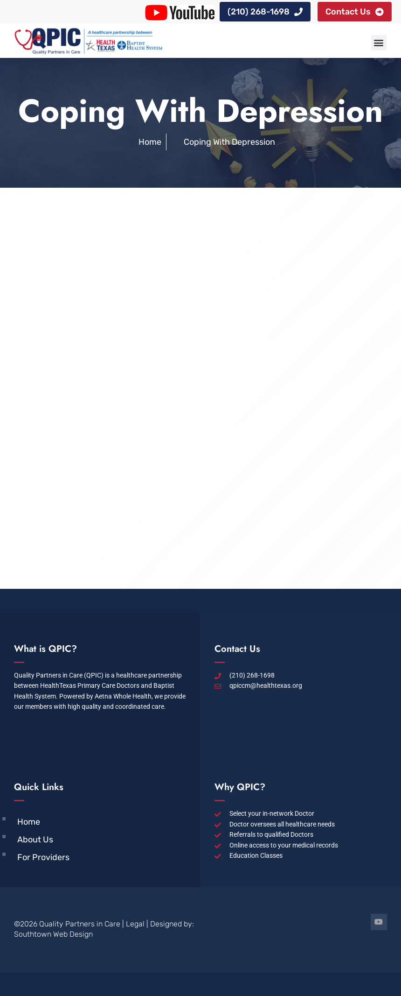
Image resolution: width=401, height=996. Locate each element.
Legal (135, 923)
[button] (379, 42)
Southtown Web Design (53, 934)
